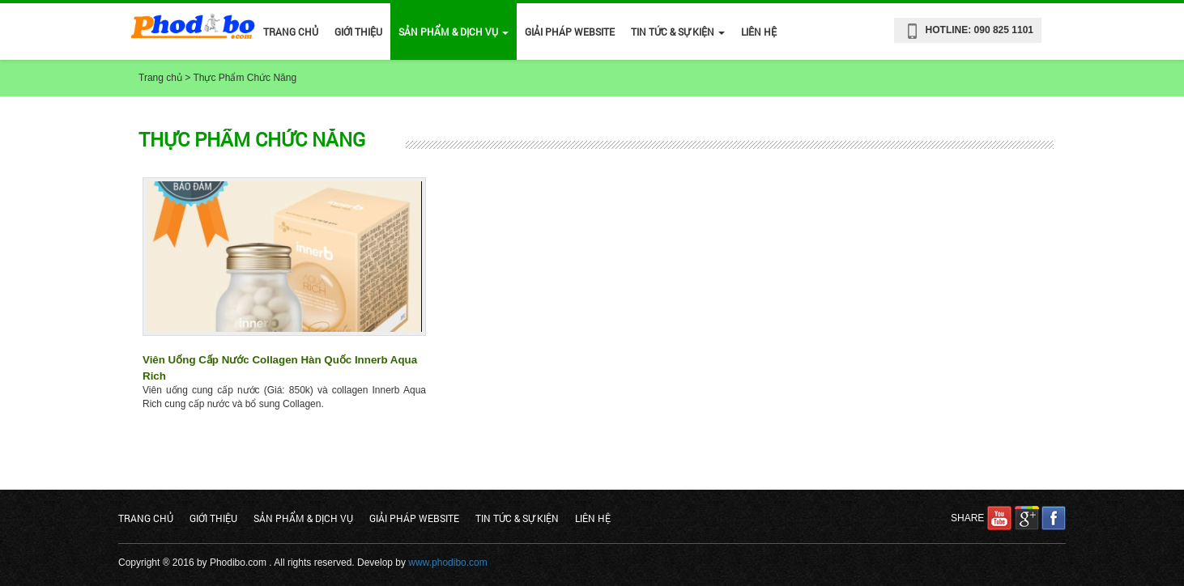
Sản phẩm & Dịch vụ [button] (453, 31)
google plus (1027, 518)
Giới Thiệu (358, 31)
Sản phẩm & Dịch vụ (303, 518)
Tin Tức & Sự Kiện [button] (678, 31)
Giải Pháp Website (570, 31)
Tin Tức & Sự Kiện (517, 518)
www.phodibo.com (447, 562)
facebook (1053, 518)
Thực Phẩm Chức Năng (244, 77)
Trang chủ (290, 31)
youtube (999, 518)
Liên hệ (759, 31)
